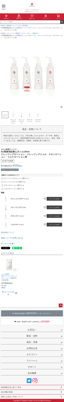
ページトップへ (61, 305)
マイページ (46, 16)
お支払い (32, 329)
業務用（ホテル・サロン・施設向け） (27, 33)
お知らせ (6, 16)
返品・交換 (32, 342)
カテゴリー (32, 354)
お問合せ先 (32, 348)
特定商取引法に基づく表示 (11, 387)
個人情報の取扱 (7, 392)
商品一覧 (18, 16)
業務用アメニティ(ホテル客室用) (17, 25)
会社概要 (32, 373)
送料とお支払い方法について (12, 397)
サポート (32, 367)
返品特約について (7, 232)
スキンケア (10, 33)
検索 (62, 22)
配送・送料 (32, 336)
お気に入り (32, 16)
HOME (3, 25)
